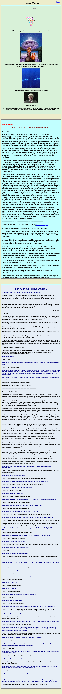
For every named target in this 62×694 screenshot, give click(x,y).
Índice (3, 3)
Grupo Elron (58, 3)
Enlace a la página (42, 225)
